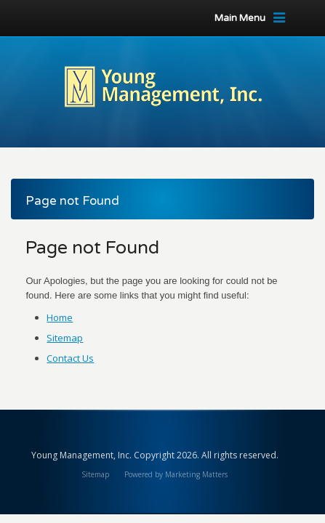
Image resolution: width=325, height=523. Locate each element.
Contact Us (70, 358)
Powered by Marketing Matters (176, 474)
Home (60, 317)
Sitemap (65, 337)
